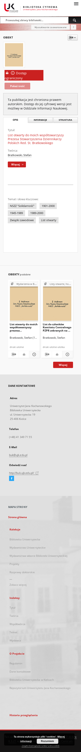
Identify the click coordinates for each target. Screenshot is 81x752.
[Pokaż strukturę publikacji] (24, 284)
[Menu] (76, 3)
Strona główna (17, 517)
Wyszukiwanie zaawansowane (51, 27)
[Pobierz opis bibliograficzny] (13, 354)
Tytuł (13, 607)
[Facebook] (11, 479)
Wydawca (15, 640)
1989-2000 (36, 213)
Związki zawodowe (22, 220)
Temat (13, 632)
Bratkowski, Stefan (20, 155)
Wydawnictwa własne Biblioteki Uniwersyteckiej (38, 556)
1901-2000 (48, 206)
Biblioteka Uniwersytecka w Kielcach (32, 680)
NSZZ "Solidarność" (22, 206)
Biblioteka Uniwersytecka (25, 539)
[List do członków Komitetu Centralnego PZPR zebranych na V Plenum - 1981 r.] (57, 302)
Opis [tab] (15, 120)
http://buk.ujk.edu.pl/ (24, 473)
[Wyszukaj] (74, 20)
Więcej (63, 365)
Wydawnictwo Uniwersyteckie (28, 547)
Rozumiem (47, 741)
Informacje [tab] (40, 120)
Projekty (14, 564)
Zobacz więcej (18, 585)
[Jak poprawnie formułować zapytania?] (73, 27)
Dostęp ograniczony (16, 75)
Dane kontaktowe (20, 671)
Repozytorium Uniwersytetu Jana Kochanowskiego (40, 688)
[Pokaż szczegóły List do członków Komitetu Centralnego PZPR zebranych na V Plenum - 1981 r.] (67, 354)
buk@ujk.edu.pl (18, 455)
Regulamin (16, 663)
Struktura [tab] (65, 120)
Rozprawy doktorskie (22, 572)
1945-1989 (16, 213)
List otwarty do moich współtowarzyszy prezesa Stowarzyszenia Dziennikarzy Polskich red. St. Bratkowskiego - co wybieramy (24, 327)
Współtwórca (17, 624)
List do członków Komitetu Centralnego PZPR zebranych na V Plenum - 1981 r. (57, 327)
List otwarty (48, 220)
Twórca (14, 616)
